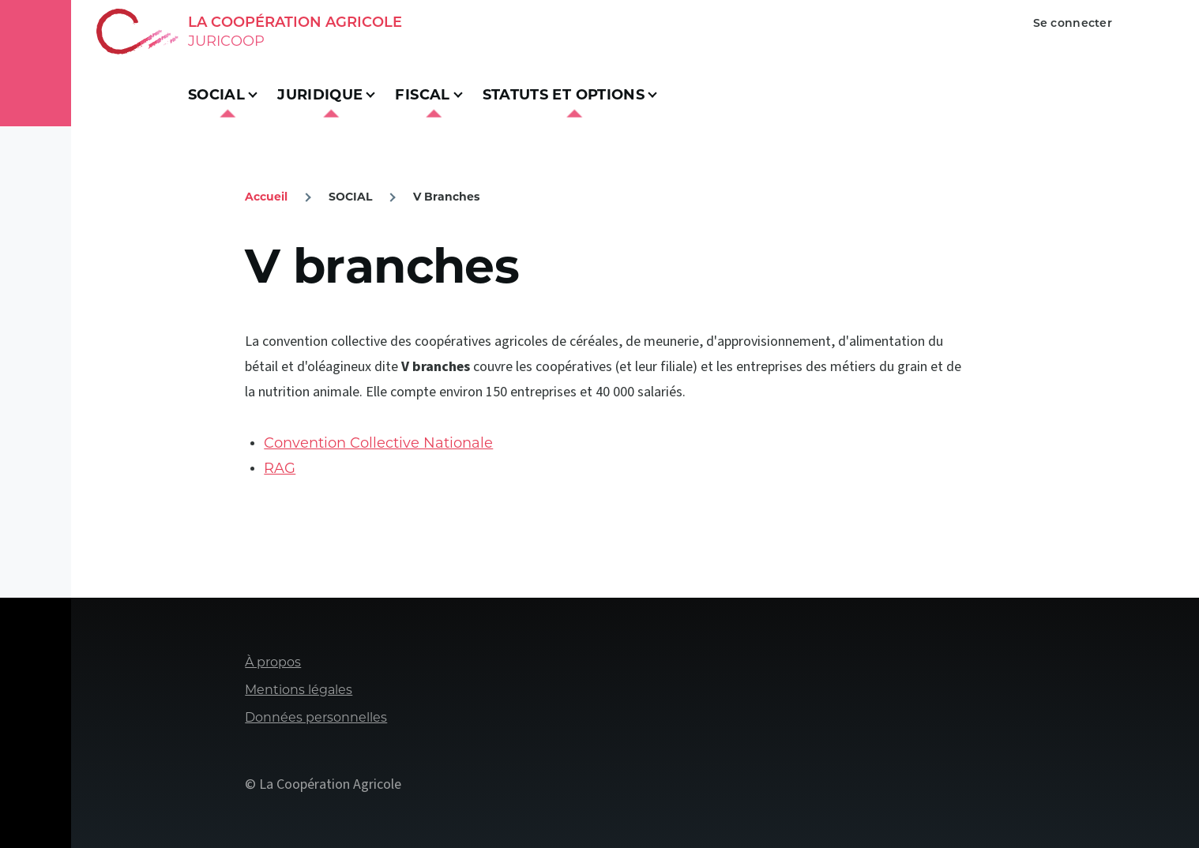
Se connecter (1072, 23)
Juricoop (226, 41)
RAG (279, 468)
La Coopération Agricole (295, 22)
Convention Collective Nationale (378, 443)
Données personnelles (316, 717)
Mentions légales (298, 689)
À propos (273, 662)
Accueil (266, 196)
